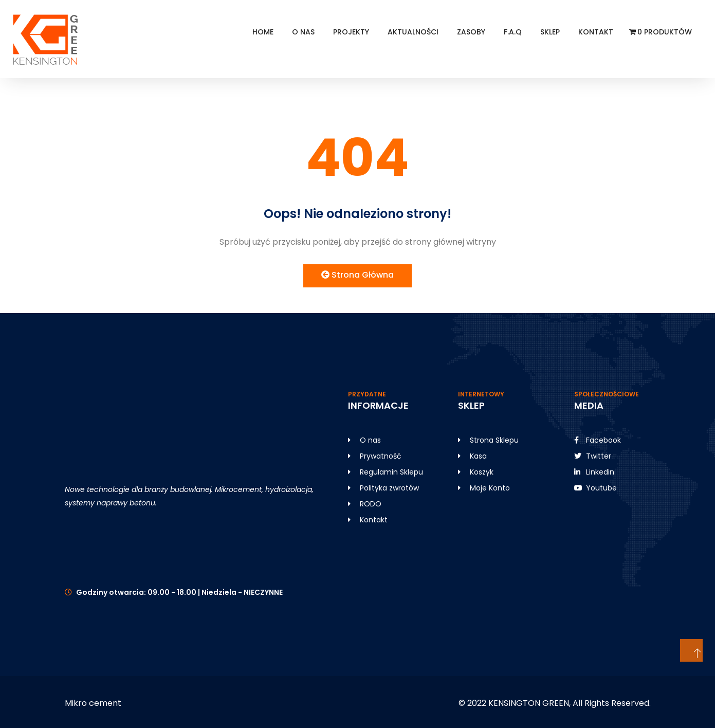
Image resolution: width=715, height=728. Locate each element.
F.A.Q (513, 32)
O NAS (303, 32)
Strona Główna (357, 275)
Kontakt (595, 32)
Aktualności (413, 32)
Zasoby (471, 32)
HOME (262, 32)
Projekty (351, 32)
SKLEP (550, 32)
